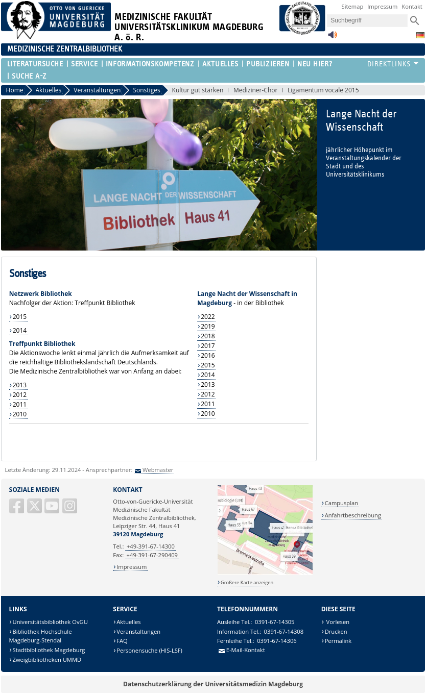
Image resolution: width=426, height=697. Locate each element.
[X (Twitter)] (35, 510)
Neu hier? (314, 64)
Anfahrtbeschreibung (353, 515)
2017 (208, 345)
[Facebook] (17, 510)
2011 (20, 404)
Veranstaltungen (138, 631)
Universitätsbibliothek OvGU (50, 622)
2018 (208, 336)
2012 (20, 394)
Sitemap (353, 6)
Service (84, 64)
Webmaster (158, 470)
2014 (20, 330)
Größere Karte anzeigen (247, 582)
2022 (208, 316)
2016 (208, 355)
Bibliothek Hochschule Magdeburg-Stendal (40, 636)
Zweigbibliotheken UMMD (47, 659)
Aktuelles (220, 64)
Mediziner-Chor (255, 90)
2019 (208, 326)
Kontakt (411, 6)
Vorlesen (337, 622)
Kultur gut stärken (198, 90)
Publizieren (267, 64)
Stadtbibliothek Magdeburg (49, 650)
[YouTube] (52, 510)
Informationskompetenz (150, 64)
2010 (20, 414)
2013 (20, 385)
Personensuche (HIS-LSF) (149, 650)
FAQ (122, 640)
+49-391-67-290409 (152, 555)
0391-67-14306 (277, 640)
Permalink (338, 640)
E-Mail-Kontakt (245, 650)
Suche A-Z (29, 76)
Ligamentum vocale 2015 (323, 90)
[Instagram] (70, 510)
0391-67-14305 (275, 622)
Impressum (382, 6)
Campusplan (341, 503)
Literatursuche (35, 64)
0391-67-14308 (284, 631)
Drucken (336, 631)
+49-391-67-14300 (151, 546)
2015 (20, 316)
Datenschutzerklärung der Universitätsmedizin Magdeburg (213, 684)
